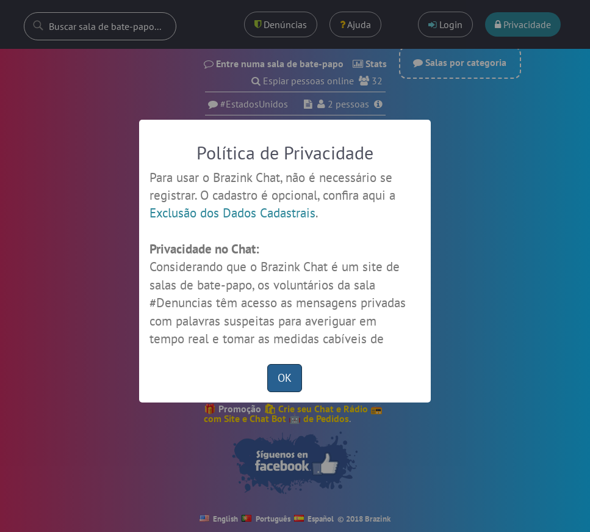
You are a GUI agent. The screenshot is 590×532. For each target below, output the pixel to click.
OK (285, 378)
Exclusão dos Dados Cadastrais (232, 213)
